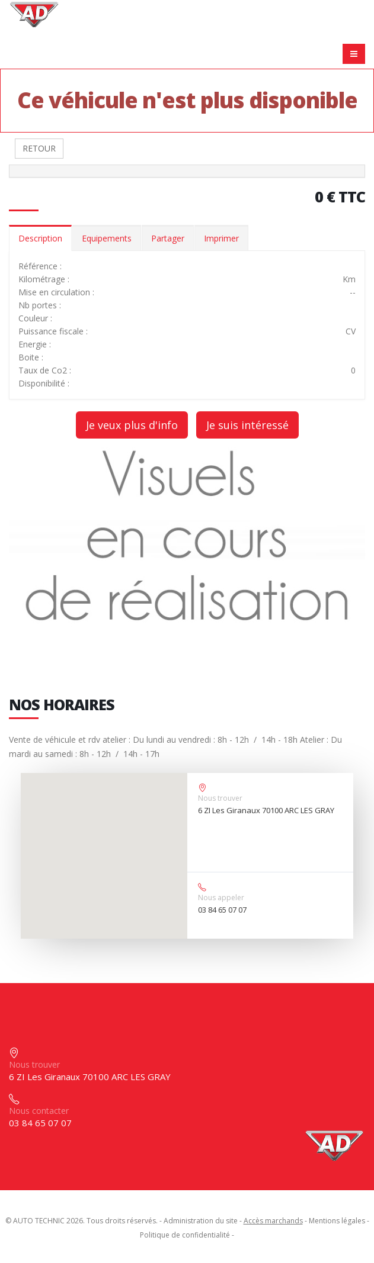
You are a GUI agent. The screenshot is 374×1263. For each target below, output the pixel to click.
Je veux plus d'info (132, 425)
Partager (167, 238)
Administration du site (201, 1221)
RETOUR (39, 148)
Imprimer (221, 238)
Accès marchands (273, 1221)
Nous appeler (221, 898)
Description (40, 238)
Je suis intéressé (247, 425)
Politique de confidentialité (185, 1235)
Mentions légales (337, 1221)
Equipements (107, 238)
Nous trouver (220, 798)
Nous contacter (39, 1110)
